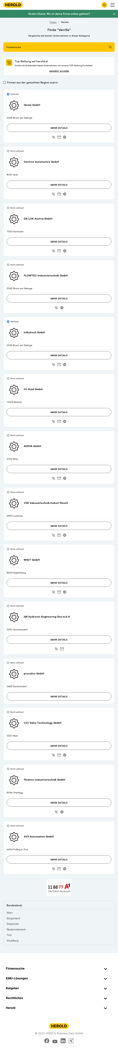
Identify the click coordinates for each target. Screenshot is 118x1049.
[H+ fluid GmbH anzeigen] (14, 389)
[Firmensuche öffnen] (104, 5)
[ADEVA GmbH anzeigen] (14, 446)
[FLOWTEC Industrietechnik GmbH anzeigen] (14, 276)
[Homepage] (13, 5)
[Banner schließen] (114, 14)
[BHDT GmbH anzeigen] (14, 560)
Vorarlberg (12, 940)
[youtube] (54, 1041)
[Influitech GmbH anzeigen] (14, 333)
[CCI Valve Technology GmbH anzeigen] (14, 723)
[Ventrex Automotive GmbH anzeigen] (14, 162)
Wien (10, 912)
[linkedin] (63, 1041)
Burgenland (13, 918)
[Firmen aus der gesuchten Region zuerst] (4, 82)
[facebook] (46, 1041)
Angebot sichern (59, 71)
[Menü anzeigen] (112, 5)
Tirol (9, 935)
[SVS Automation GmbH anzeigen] (14, 837)
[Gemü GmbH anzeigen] (14, 105)
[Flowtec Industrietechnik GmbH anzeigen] (14, 780)
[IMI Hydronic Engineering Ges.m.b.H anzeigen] (14, 617)
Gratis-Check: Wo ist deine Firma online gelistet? (59, 13)
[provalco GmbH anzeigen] (14, 674)
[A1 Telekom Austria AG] (59, 887)
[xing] (71, 1041)
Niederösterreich (16, 929)
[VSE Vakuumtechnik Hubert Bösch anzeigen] (14, 503)
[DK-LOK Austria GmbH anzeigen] (14, 219)
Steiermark (13, 923)
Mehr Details (59, 127)
